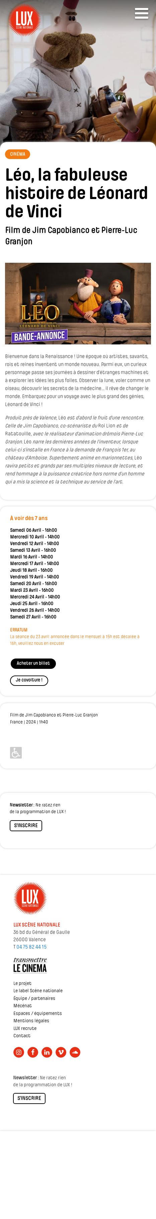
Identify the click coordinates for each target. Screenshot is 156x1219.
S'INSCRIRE (26, 826)
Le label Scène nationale (38, 991)
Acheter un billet (33, 663)
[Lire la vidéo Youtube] (78, 303)
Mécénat (22, 1006)
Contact (21, 1036)
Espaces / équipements (37, 1013)
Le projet (22, 983)
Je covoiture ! (29, 680)
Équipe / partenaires (34, 998)
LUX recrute (24, 1028)
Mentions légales (31, 1021)
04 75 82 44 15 (31, 947)
